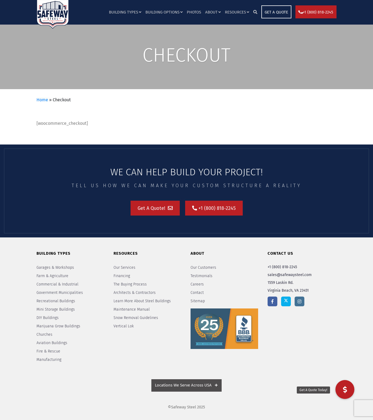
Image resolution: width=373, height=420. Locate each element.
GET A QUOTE (276, 12)
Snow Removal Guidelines (136, 317)
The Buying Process (130, 284)
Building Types (123, 12)
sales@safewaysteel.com (290, 275)
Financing (122, 276)
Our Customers (203, 267)
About (211, 12)
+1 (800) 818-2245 (316, 12)
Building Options (162, 12)
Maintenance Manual (132, 309)
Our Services (124, 267)
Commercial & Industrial (57, 284)
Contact (197, 292)
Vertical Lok (124, 326)
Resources (235, 12)
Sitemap (198, 301)
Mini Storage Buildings (55, 309)
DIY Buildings (47, 317)
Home (42, 99)
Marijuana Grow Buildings (58, 326)
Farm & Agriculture (52, 276)
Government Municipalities (59, 292)
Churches (44, 334)
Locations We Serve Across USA (183, 385)
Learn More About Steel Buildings (142, 301)
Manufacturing (48, 359)
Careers (197, 284)
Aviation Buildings (51, 343)
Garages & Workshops (55, 267)
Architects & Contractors (135, 292)
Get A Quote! (155, 208)
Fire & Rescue (48, 351)
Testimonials (201, 276)
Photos (194, 12)
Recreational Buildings (55, 301)
